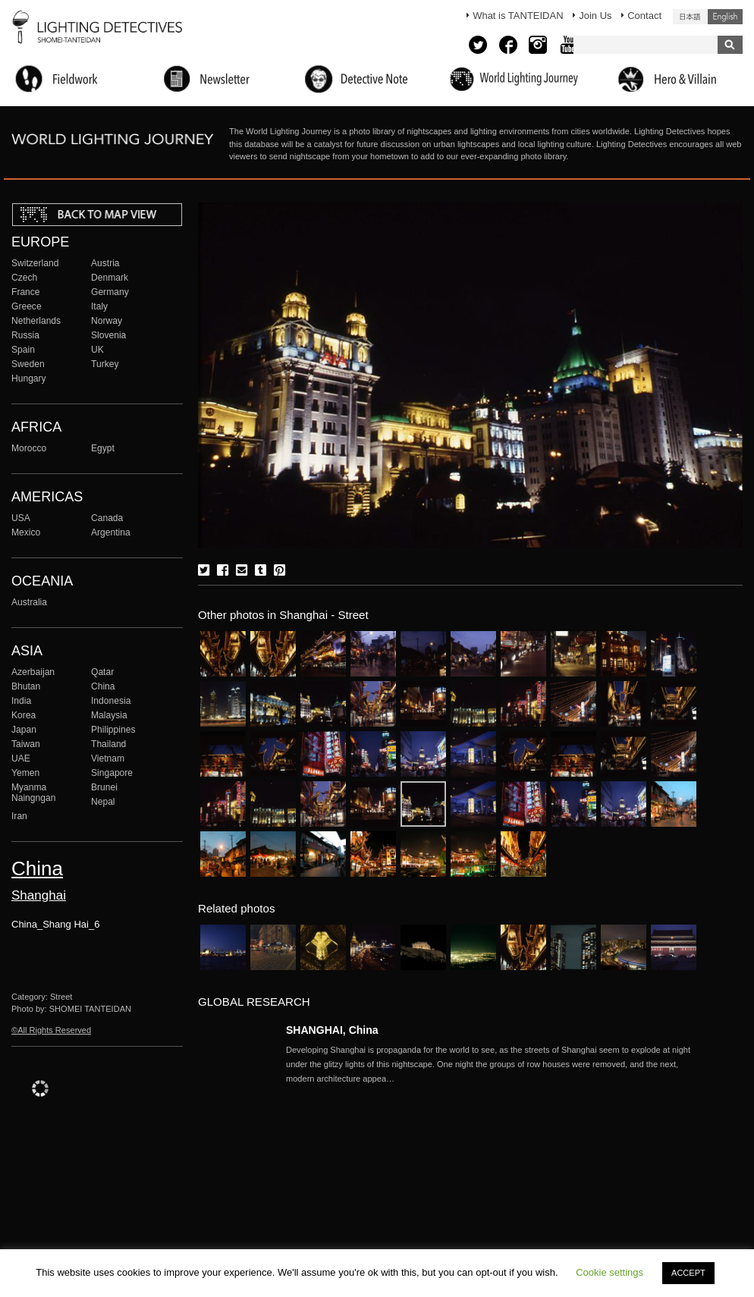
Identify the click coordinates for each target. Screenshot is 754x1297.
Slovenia (108, 335)
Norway (106, 321)
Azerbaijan (33, 672)
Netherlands (36, 321)
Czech (24, 277)
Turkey (104, 364)
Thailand (108, 744)
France (25, 292)
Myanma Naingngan (33, 792)
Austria (105, 263)
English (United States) (725, 16)
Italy (99, 306)
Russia (25, 335)
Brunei (104, 787)
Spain (23, 349)
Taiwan (25, 744)
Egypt (103, 448)
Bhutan (25, 686)
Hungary (28, 378)
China (103, 686)
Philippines (113, 729)
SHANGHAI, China (332, 1030)
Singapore (112, 773)
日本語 (690, 16)
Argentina (110, 532)
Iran (19, 816)
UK (97, 349)
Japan (23, 729)
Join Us (595, 15)
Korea (23, 715)
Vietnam (107, 758)
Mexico (25, 532)
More (491, 1064)
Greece (26, 306)
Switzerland (34, 263)
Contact (644, 15)
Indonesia (110, 701)
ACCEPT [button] (688, 1272)
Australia (29, 602)
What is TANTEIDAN (518, 15)
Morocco (28, 448)
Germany (110, 292)
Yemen (25, 773)
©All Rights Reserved (51, 1030)
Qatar (102, 672)
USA (20, 518)
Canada (107, 518)
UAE (20, 758)
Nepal (103, 801)
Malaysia (109, 715)
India (21, 701)
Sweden (28, 364)
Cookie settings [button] (609, 1272)
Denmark (109, 277)
